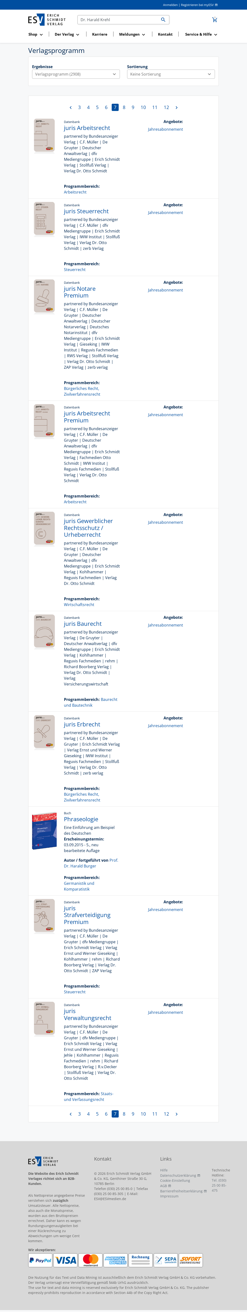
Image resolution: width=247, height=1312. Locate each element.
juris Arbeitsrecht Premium (87, 416)
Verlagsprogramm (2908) (77, 74)
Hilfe (164, 1170)
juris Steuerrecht (86, 211)
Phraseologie (81, 819)
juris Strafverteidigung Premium (87, 915)
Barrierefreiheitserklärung (181, 1191)
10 (143, 107)
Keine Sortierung (172, 74)
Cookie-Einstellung (175, 1180)
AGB (163, 1185)
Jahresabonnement (165, 129)
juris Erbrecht (82, 724)
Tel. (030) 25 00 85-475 (219, 1185)
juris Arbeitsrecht (87, 128)
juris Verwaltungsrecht (87, 1014)
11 (155, 107)
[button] (37, 34)
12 (166, 107)
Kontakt (165, 34)
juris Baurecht (83, 623)
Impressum (169, 1196)
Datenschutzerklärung (178, 1175)
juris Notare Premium (80, 291)
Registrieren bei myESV (197, 5)
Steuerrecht (75, 269)
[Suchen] (117, 19)
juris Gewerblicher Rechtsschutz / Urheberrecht (88, 528)
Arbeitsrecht (75, 192)
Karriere (99, 34)
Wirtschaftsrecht (79, 604)
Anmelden (170, 5)
